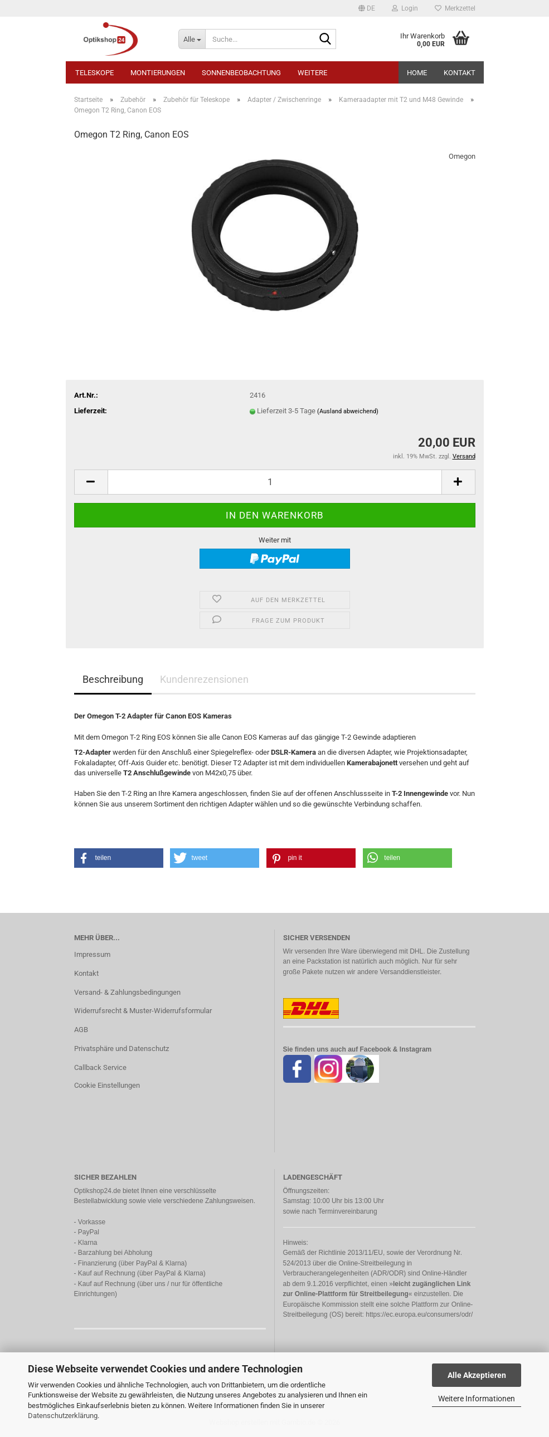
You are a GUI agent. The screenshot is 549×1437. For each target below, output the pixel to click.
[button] (366, 8)
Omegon (462, 156)
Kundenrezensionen (204, 679)
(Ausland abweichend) (347, 411)
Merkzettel (455, 8)
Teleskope (94, 73)
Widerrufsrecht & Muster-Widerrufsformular (143, 1010)
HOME (417, 73)
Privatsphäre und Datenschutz (121, 1048)
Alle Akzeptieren (477, 1375)
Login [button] (405, 8)
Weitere (312, 73)
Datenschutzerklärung (63, 1415)
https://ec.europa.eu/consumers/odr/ (419, 1314)
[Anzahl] (275, 482)
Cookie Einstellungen (107, 1085)
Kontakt (459, 73)
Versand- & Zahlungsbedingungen (127, 992)
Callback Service (100, 1067)
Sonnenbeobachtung (241, 73)
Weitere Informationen (476, 1398)
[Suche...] (191, 39)
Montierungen (157, 73)
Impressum (92, 954)
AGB (81, 1029)
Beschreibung (112, 679)
